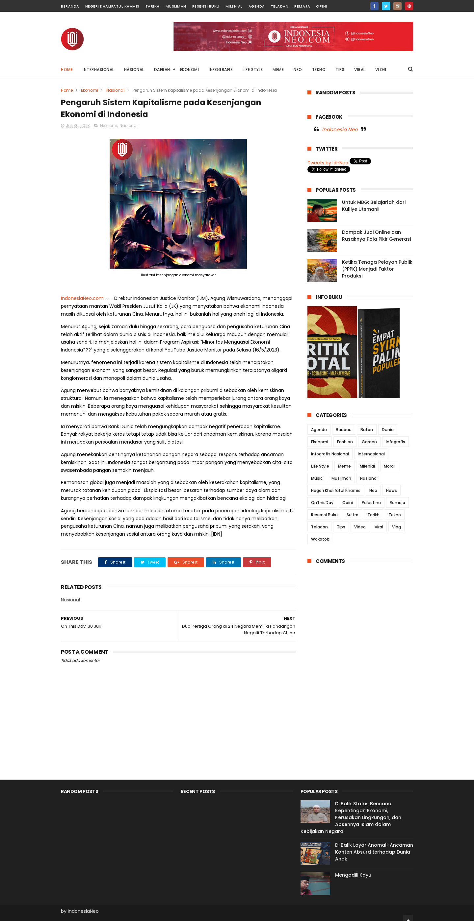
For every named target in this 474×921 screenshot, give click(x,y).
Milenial (234, 6)
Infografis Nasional (330, 454)
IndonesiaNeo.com (82, 298)
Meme (344, 466)
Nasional (115, 90)
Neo (373, 490)
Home (67, 69)
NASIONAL (134, 69)
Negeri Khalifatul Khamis (112, 6)
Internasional (371, 454)
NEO (298, 69)
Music (317, 478)
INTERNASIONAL (98, 69)
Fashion (345, 442)
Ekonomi (89, 90)
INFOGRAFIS (221, 69)
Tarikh (152, 6)
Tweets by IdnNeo (327, 162)
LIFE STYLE (253, 69)
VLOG (381, 69)
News (391, 490)
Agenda (257, 6)
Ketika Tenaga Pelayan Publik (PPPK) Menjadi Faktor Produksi (377, 269)
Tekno (394, 515)
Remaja (302, 6)
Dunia (388, 429)
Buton (366, 429)
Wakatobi (320, 539)
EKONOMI (189, 69)
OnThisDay (322, 502)
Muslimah (176, 6)
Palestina (371, 502)
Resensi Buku (206, 6)
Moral (389, 466)
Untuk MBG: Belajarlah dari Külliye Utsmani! (374, 205)
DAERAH (162, 69)
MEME (278, 69)
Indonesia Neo (340, 129)
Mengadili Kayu (353, 875)
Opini (321, 6)
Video (360, 527)
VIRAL (359, 69)
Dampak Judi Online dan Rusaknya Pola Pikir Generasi (376, 235)
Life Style (320, 466)
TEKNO (319, 69)
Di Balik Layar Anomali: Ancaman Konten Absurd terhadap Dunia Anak (374, 852)
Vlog (396, 527)
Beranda (70, 6)
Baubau (344, 429)
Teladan (280, 6)
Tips (341, 527)
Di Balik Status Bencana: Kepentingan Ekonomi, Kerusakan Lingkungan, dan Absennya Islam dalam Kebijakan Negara (351, 817)
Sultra (352, 515)
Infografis (395, 442)
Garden (369, 442)
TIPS (339, 69)
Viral (379, 527)
